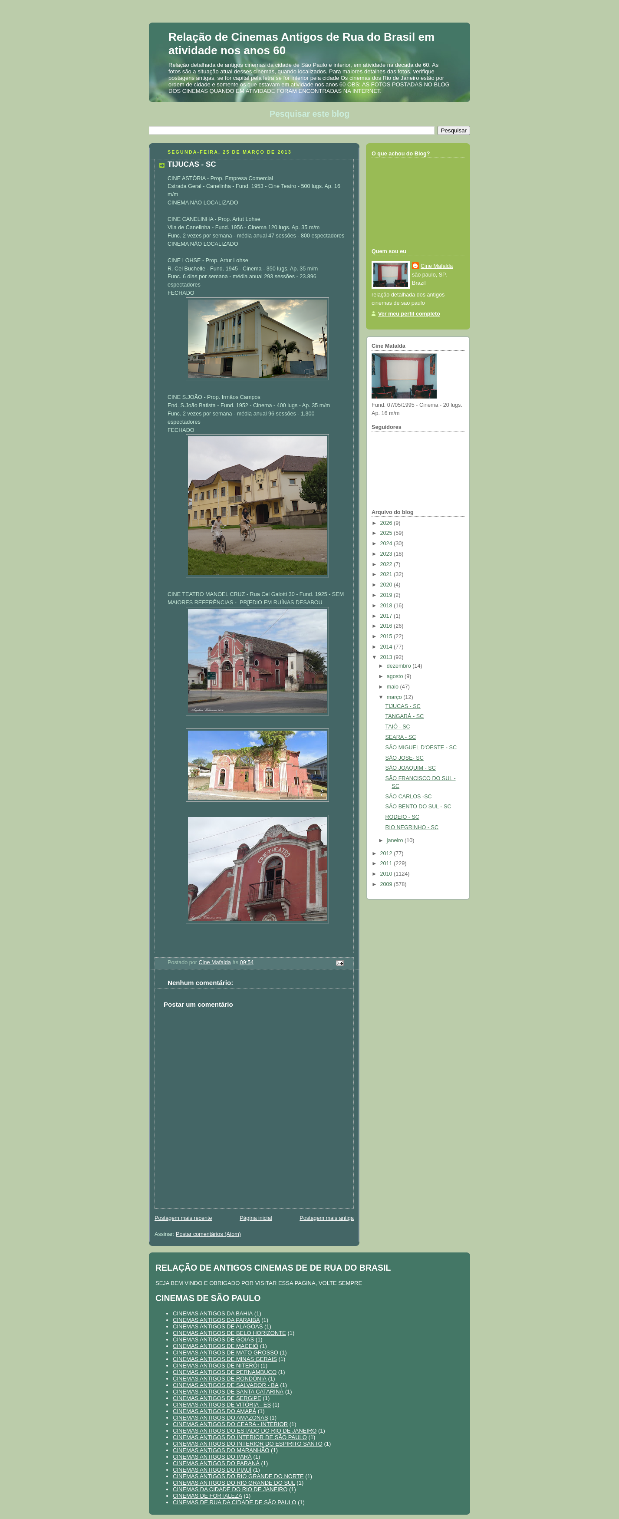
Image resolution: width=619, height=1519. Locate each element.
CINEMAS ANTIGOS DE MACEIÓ (215, 1346)
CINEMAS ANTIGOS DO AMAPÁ (214, 1411)
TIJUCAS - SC (403, 706)
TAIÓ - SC (397, 727)
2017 (387, 616)
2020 (387, 585)
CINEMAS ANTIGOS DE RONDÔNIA (220, 1378)
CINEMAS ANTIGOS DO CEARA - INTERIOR (230, 1424)
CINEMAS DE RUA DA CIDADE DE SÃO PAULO (234, 1502)
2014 (387, 647)
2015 (387, 636)
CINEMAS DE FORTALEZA (207, 1496)
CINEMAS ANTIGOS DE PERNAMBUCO (225, 1372)
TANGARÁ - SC (404, 716)
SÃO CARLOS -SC (408, 797)
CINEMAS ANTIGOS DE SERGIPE (217, 1398)
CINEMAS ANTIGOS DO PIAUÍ (212, 1469)
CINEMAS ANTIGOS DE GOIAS (213, 1339)
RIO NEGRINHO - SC (412, 827)
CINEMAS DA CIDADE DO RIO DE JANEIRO (230, 1489)
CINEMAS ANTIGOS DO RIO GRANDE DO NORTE (238, 1476)
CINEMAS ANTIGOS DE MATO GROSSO (225, 1352)
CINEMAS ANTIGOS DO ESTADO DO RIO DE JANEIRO (244, 1430)
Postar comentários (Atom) (208, 1234)
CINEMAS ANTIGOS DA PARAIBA (216, 1320)
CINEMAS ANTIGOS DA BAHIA (213, 1313)
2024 (387, 543)
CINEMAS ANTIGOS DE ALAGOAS (218, 1326)
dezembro (400, 666)
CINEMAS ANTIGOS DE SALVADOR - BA (226, 1385)
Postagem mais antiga (327, 1218)
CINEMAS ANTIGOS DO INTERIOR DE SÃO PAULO (240, 1437)
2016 (387, 626)
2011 (387, 863)
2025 (387, 533)
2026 (387, 523)
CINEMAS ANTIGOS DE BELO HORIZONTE (229, 1333)
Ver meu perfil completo (409, 314)
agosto (396, 676)
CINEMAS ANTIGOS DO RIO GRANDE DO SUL (234, 1482)
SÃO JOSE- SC (404, 758)
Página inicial (256, 1218)
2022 (387, 564)
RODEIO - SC (402, 817)
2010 (387, 874)
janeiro (396, 840)
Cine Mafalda (437, 266)
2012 (387, 853)
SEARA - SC (400, 737)
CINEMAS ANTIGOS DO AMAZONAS (220, 1417)
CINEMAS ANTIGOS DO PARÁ (212, 1456)
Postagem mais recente (183, 1218)
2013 (387, 657)
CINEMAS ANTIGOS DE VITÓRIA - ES (222, 1404)
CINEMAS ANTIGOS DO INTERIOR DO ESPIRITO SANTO (248, 1443)
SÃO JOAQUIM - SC (410, 768)
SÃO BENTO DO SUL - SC (418, 807)
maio (393, 687)
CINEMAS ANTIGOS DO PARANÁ (216, 1463)
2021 (387, 574)
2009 (387, 884)
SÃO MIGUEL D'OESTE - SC (421, 748)
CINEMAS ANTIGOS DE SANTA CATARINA (228, 1391)
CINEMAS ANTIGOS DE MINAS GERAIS (225, 1359)
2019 (387, 595)
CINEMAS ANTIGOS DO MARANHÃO (221, 1450)
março (395, 697)
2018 (387, 606)
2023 (387, 554)
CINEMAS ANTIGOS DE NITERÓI (216, 1365)
